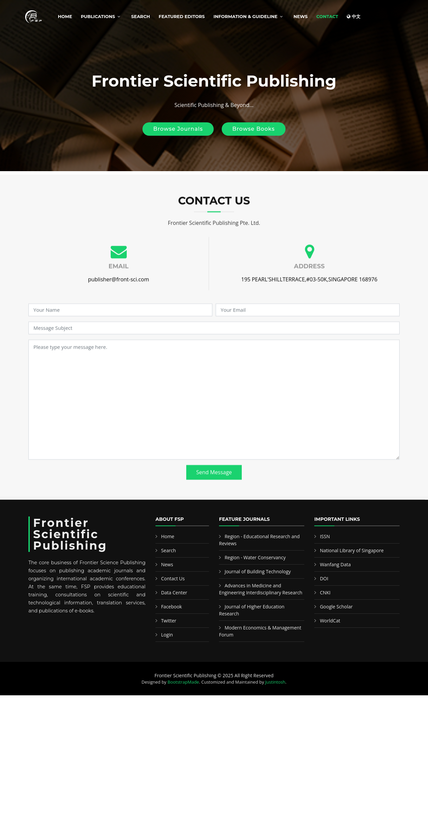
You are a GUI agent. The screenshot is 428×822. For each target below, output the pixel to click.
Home (65, 16)
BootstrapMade (183, 682)
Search (140, 16)
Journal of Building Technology (258, 571)
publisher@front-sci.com (118, 291)
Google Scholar (336, 606)
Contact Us (173, 578)
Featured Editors (182, 16)
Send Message (214, 483)
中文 (353, 16)
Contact (327, 16)
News (301, 16)
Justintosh (275, 682)
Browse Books (253, 129)
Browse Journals (178, 129)
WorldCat (330, 620)
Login (167, 634)
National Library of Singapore (352, 550)
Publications (98, 16)
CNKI (325, 592)
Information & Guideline (245, 16)
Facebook (171, 606)
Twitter (169, 620)
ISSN (325, 536)
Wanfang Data (335, 564)
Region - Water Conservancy (255, 557)
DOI (324, 578)
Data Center (174, 592)
